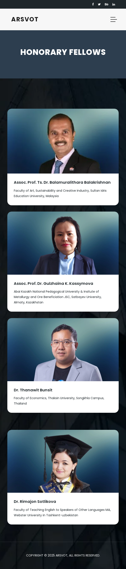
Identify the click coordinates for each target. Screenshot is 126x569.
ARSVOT (25, 19)
